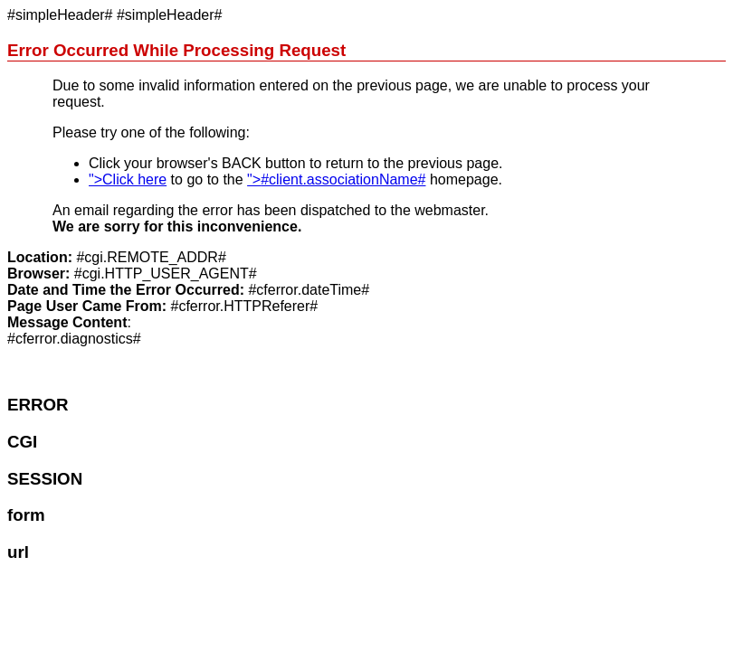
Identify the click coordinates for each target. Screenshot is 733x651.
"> (336, 179)
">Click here (128, 179)
